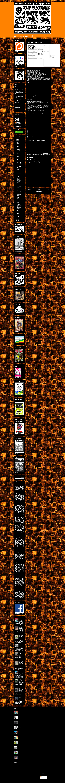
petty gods (18, 562)
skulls (18, 575)
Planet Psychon (17, 94)
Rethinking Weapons (18, 177)
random (17, 566)
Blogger (46, 781)
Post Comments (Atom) (40, 194)
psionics (16, 564)
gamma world (19, 529)
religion (23, 566)
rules (17, 570)
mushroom (16, 554)
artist (21, 492)
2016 (16, 143)
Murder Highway (17, 102)
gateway (16, 531)
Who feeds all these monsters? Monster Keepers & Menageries (21, 645)
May (17, 153)
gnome (17, 533)
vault (18, 591)
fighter (15, 527)
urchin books (21, 590)
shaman (17, 573)
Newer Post (29, 189)
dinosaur (16, 515)
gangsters (21, 530)
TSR (18, 586)
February (18, 149)
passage (16, 561)
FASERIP (21, 526)
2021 (16, 213)
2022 (17, 214)
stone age (22, 578)
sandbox (16, 571)
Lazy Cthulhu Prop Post (21, 715)
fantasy (20, 525)
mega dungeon (22, 548)
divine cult (20, 515)
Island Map (19, 751)
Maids (15, 546)
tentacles (22, 582)
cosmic (43, 154)
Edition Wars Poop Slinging (21, 698)
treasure (20, 585)
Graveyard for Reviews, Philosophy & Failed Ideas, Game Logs (19, 92)
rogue (19, 567)
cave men (16, 504)
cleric (21, 507)
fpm (40, 781)
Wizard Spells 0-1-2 (19, 167)
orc (17, 558)
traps (16, 585)
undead (21, 587)
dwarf (21, 520)
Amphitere (18, 187)
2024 (17, 217)
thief (17, 583)
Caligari (21, 499)
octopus (22, 557)
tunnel (21, 586)
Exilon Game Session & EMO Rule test (19, 205)
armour (16, 492)
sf (23, 572)
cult (20, 509)
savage (21, 571)
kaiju (15, 542)
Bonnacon (18, 190)
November (18, 162)
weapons (16, 594)
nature (16, 555)
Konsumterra (18, 122)
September (18, 159)
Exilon (23, 524)
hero (18, 538)
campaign (17, 501)
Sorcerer (21, 575)
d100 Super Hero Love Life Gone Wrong (23, 736)
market (22, 546)
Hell (15, 538)
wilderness (18, 595)
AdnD (20, 484)
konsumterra (16, 543)
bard (21, 494)
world (21, 596)
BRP (17, 498)
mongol (20, 552)
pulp (23, 565)
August (18, 157)
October (18, 160)
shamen (21, 573)
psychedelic (20, 564)
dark (15, 511)
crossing (21, 508)
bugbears (21, 498)
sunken (20, 580)
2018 (16, 146)
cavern (21, 504)
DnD (44, 154)
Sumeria (16, 580)
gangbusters (16, 530)
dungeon (19, 519)
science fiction (17, 572)
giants (19, 532)
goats (20, 533)
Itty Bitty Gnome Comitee (21, 653)
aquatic (16, 490)
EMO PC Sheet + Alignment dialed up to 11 (19, 179)
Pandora (16, 559)
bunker (16, 499)
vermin (21, 591)
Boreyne (18, 193)
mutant (20, 554)
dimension (20, 514)
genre (21, 531)
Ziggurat (16, 598)
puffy (20, 565)
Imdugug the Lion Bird (19, 184)
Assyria (19, 493)
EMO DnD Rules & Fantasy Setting (19, 89)
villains (23, 592)
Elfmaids (47, 154)
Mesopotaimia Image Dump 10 (19, 200)
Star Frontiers (18, 578)
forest (23, 527)
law (20, 543)
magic (15, 545)
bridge (19, 497)
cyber (17, 510)
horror (23, 540)
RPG (16, 569)
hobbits (19, 540)
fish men (19, 527)
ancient (33, 154)
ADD (15, 484)
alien (18, 487)
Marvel (19, 547)
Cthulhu (16, 509)
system (22, 581)
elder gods (17, 521)
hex (21, 538)
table (15, 582)
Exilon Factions (18, 164)
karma (18, 542)
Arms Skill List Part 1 (18, 182)
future (23, 528)
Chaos (16, 505)
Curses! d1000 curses (21, 619)
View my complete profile (18, 126)
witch (23, 595)
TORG (20, 584)
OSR (20, 558)
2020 (17, 212)
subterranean (19, 579)
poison (23, 562)
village (19, 592)
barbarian (17, 494)
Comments (42, 777)
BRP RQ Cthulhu (17, 105)
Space (15, 576)
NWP (21, 556)
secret (21, 572)
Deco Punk (21, 512)
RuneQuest (20, 570)
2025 (17, 219)
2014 (16, 140)
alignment (30, 154)
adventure (17, 486)
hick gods (21, 539)
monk (23, 552)
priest (17, 563)
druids (23, 518)
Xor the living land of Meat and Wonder (19, 97)
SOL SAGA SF (16, 104)
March (18, 150)
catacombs (20, 503)
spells (20, 577)
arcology (20, 490)
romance (22, 567)
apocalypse (35, 154)
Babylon (23, 493)
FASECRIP (16, 526)
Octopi (49, 154)
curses (23, 509)
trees (23, 585)
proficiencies (21, 563)
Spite (23, 577)
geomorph (16, 532)
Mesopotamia (22, 549)
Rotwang (23, 568)
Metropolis (18, 551)
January (18, 147)
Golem (17, 535)
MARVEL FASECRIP (17, 107)
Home (39, 189)
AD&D (22, 483)
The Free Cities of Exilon (19, 195)
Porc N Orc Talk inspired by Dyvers (21, 680)
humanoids (18, 541)
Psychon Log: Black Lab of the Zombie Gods (21, 627)
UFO (18, 587)
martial (16, 547)
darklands (20, 511)
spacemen (20, 576)
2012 (16, 137)
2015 (16, 142)
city (17, 507)
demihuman (16, 513)
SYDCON (19, 581)
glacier (23, 532)
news (15, 556)
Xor (22, 597)
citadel (22, 506)
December (18, 163)
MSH (21, 553)
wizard (17, 596)
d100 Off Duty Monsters (21, 726)
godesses (20, 534)
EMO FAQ (16, 88)
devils (15, 514)
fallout (17, 525)
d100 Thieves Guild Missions (21, 689)
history (16, 540)
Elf (21, 521)
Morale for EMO (19, 191)
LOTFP (19, 544)
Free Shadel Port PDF (21, 746)
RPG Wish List (17, 109)
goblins (23, 533)
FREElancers (17, 528)
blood (15, 497)
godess (17, 534)
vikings (16, 592)
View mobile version (39, 191)
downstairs (22, 517)
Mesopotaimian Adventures (18, 100)
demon (21, 513)
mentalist (17, 549)
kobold (22, 542)
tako (18, 582)
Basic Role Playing (18, 495)
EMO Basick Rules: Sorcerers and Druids (19, 174)
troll (16, 586)
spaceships (16, 577)
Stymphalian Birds (19, 186)
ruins (23, 569)
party (21, 559)
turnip (15, 587)
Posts (41, 776)
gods (23, 534)
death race (16, 512)
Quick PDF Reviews (18, 171)
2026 (17, 220)
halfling (17, 537)
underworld (16, 590)
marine (19, 546)
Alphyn (17, 189)
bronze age (22, 497)
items (21, 541)
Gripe (23, 535)
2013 (16, 139)
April (17, 152)
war (17, 593)
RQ (20, 569)
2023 (17, 216)
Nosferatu (18, 556)
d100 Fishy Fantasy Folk (19, 203)
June (17, 155)
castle (15, 503)
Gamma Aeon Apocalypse (18, 99)
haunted (21, 537)
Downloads (16, 110)
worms (15, 597)
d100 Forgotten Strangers (19, 208)
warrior (21, 593)
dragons (18, 518)
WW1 (20, 597)
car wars (22, 500)
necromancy (20, 555)
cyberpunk (21, 510)
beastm (16, 496)
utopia (16, 591)
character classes (39, 154)
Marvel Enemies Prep (19, 169)
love (21, 544)
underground (17, 589)
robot (16, 567)
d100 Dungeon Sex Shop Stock (21, 671)
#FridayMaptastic (17, 483)
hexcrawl (16, 539)
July (17, 156)
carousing (20, 502)
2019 (16, 210)
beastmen (20, 496)
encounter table (17, 524)
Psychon (16, 565)
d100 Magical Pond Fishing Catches (21, 636)
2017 (16, 145)
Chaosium (20, 505)
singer (15, 575)
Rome (20, 568)
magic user (20, 545)
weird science (21, 594)
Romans (17, 568)
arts (15, 493)
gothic (20, 535)
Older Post (48, 189)
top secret (20, 583)
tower (23, 584)
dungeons (16, 520)
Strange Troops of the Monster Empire (19, 197)
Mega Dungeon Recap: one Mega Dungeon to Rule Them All (21, 663)
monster (17, 553)
